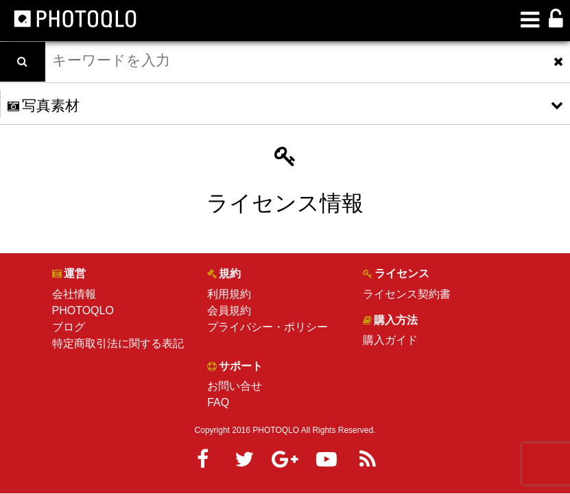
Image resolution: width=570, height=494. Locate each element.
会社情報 (74, 294)
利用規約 (229, 294)
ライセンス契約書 (407, 294)
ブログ (68, 327)
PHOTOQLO (83, 310)
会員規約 (229, 310)
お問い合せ (234, 386)
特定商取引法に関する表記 (118, 343)
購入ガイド (390, 340)
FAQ (218, 402)
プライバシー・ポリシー (267, 327)
